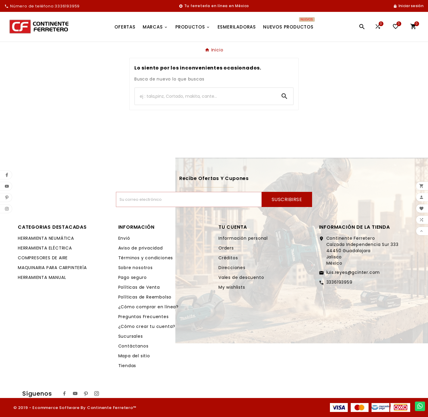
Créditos (228, 258)
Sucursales (130, 336)
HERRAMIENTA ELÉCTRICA (45, 248)
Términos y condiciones (145, 258)
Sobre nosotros (135, 268)
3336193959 (339, 282)
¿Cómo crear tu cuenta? (147, 326)
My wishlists (231, 287)
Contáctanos (133, 346)
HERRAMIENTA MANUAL (42, 277)
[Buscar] (205, 96)
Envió (124, 238)
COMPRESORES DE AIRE (43, 258)
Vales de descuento (241, 277)
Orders (226, 248)
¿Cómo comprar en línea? (148, 307)
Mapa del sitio (134, 356)
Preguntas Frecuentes (143, 317)
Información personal (243, 238)
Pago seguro (132, 277)
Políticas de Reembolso (145, 297)
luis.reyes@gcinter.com (353, 272)
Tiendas (127, 366)
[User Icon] (408, 6)
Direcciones (232, 268)
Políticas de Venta (139, 287)
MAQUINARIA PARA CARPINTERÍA (52, 268)
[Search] (284, 96)
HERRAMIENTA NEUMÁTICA (46, 238)
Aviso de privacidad (140, 248)
